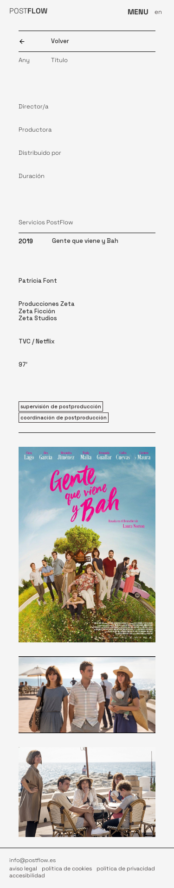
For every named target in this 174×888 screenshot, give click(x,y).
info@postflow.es (32, 860)
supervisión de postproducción (60, 406)
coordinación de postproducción (63, 417)
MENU (138, 12)
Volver (60, 41)
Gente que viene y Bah (85, 241)
